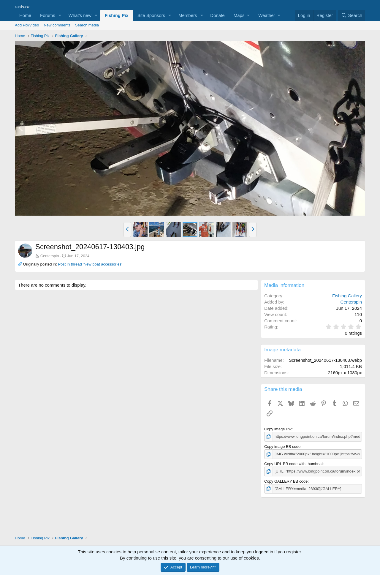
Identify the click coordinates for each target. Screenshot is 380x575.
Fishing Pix (117, 15)
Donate (217, 15)
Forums (47, 15)
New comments (57, 25)
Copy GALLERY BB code (286, 481)
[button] (60, 15)
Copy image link (278, 429)
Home (25, 15)
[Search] (351, 15)
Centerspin (49, 256)
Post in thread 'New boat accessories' (90, 264)
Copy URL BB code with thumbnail (293, 464)
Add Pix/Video (27, 25)
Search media (87, 25)
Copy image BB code (282, 446)
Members (187, 15)
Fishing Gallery (347, 295)
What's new (80, 15)
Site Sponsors (151, 15)
